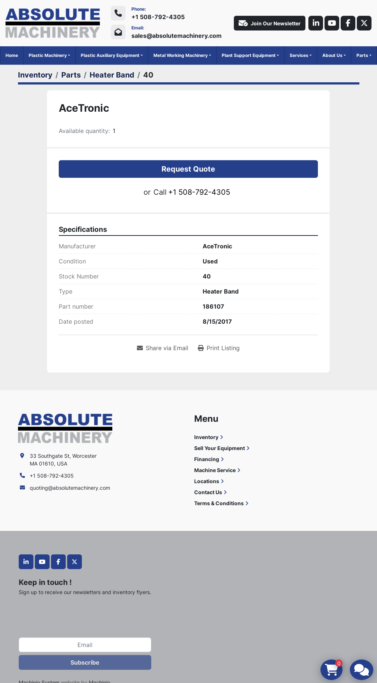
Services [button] (299, 55)
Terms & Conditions (219, 503)
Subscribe (84, 662)
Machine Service (215, 470)
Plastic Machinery (48, 55)
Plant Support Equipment (249, 55)
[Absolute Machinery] (65, 428)
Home (12, 55)
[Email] (85, 644)
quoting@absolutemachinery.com (70, 488)
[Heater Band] (112, 75)
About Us (332, 55)
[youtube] (332, 23)
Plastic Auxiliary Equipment (110, 55)
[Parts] (71, 75)
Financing (206, 459)
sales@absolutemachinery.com (176, 35)
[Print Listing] (218, 348)
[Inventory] (35, 75)
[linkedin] (315, 23)
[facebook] (348, 23)
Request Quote (188, 169)
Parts (362, 55)
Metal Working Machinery (180, 55)
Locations (206, 481)
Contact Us (208, 492)
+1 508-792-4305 (158, 17)
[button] (49, 55)
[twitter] (364, 23)
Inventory (206, 437)
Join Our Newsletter (270, 23)
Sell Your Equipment (219, 448)
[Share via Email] (162, 348)
